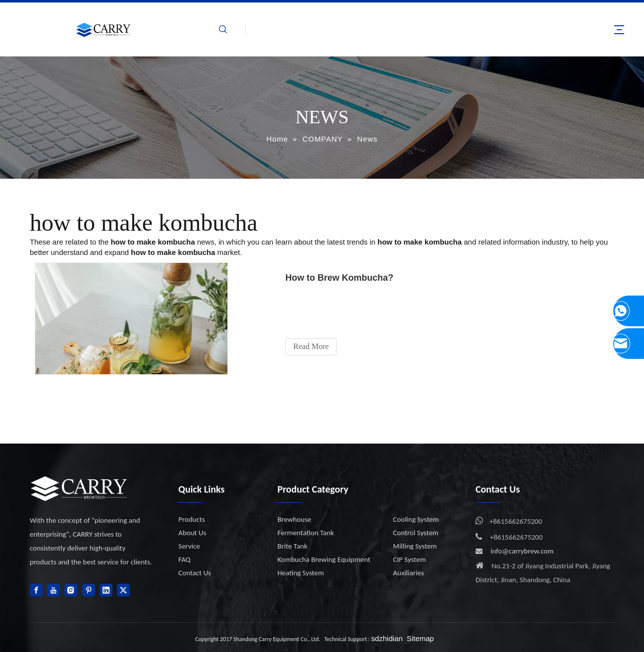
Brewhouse (294, 519)
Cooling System (415, 519)
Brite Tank (292, 546)
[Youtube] (53, 590)
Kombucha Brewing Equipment (323, 559)
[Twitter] (123, 590)
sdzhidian (386, 638)
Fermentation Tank (305, 532)
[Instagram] (70, 590)
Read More (312, 346)
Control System (415, 532)
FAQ (184, 559)
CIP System (409, 559)
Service (189, 546)
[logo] (79, 488)
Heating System (300, 572)
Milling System (414, 546)
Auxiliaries (408, 572)
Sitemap (420, 638)
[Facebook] (36, 590)
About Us (192, 532)
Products (191, 519)
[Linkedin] (106, 590)
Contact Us (194, 572)
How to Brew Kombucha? (340, 278)
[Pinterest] (88, 590)
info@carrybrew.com (522, 551)
